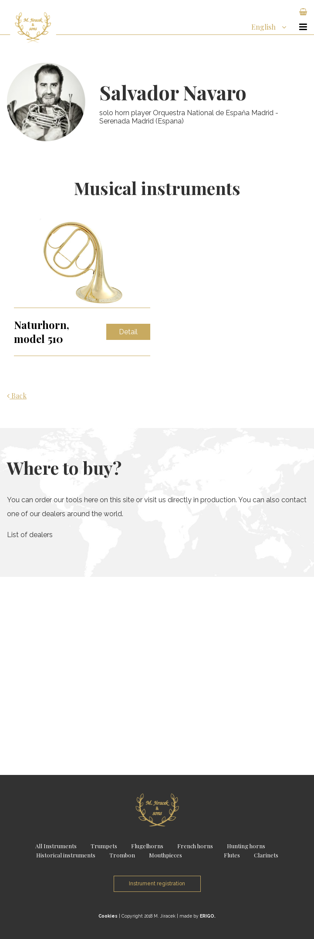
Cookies (108, 915)
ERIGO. (208, 915)
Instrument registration (157, 884)
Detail (128, 332)
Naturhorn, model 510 (41, 332)
